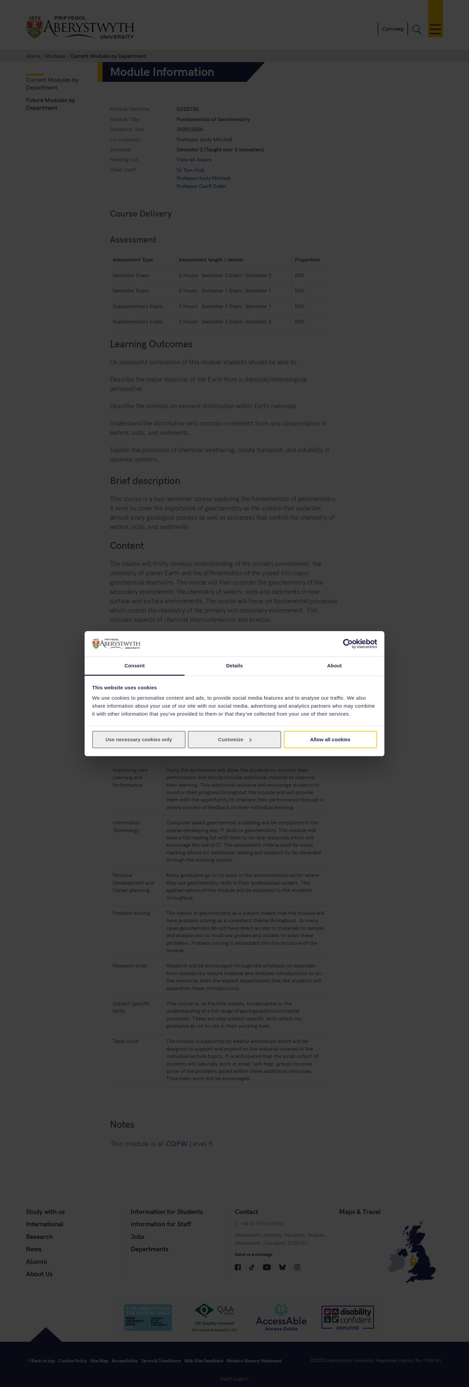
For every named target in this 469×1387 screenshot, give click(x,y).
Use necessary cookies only (138, 739)
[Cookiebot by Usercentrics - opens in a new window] (348, 644)
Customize (234, 739)
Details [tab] (234, 665)
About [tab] (334, 665)
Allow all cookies (330, 739)
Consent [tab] (135, 665)
